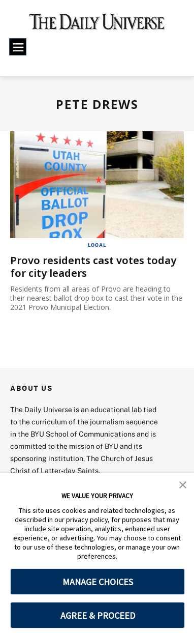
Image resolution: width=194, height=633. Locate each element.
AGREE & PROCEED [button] (97, 615)
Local (97, 245)
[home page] (97, 25)
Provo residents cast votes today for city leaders (93, 266)
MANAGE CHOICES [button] (97, 582)
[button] (182, 484)
